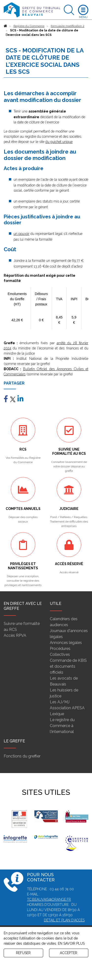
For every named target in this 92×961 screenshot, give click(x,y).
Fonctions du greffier (22, 756)
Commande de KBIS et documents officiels (68, 666)
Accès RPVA (15, 635)
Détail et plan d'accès (64, 920)
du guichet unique (59, 142)
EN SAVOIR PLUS (71, 943)
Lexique (57, 713)
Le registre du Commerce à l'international (62, 725)
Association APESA (67, 708)
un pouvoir (21, 234)
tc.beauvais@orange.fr (49, 899)
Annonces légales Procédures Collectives (66, 648)
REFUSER (23, 953)
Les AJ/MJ (59, 702)
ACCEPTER (68, 953)
